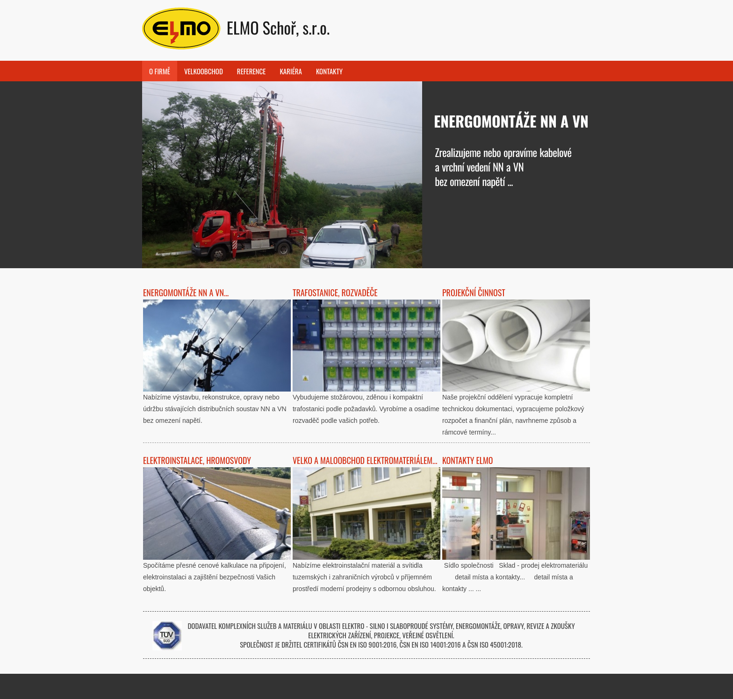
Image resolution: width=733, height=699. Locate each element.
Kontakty (329, 71)
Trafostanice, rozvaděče (335, 292)
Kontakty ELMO (467, 460)
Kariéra (291, 71)
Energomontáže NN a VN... (186, 292)
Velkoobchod (203, 71)
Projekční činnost (473, 292)
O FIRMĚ (159, 71)
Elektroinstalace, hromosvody (197, 460)
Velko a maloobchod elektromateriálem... (365, 460)
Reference (251, 71)
